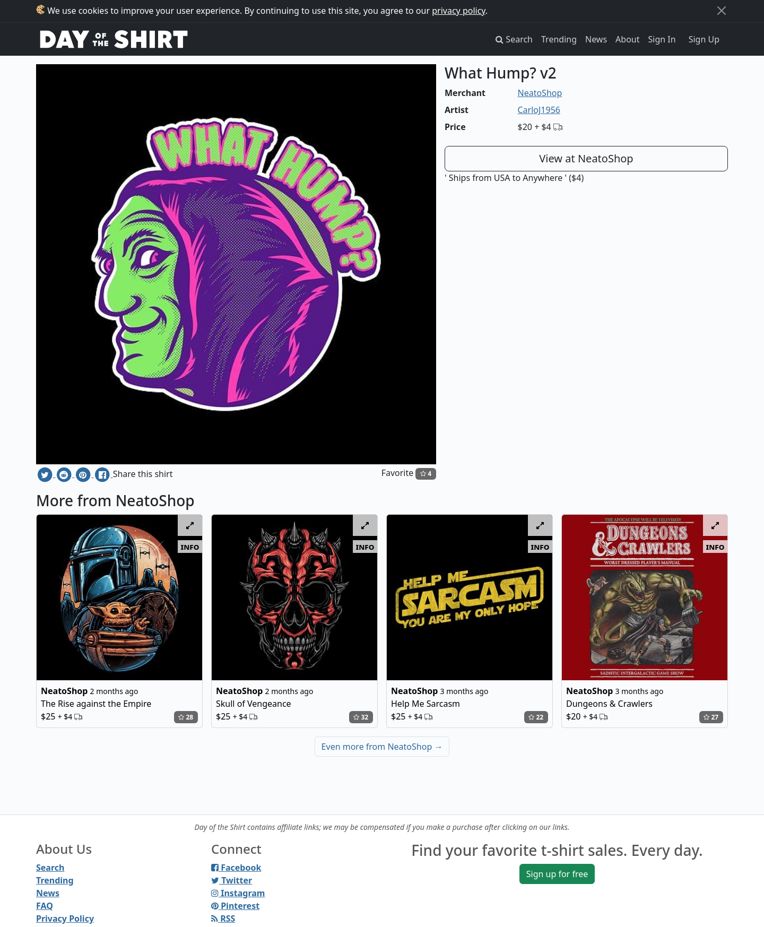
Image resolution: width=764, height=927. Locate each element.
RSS (223, 918)
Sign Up (704, 39)
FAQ (44, 906)
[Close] (721, 10)
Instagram (238, 893)
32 (360, 717)
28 (185, 717)
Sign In (662, 39)
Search (50, 867)
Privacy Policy (65, 918)
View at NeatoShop (586, 158)
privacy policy (458, 10)
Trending (559, 39)
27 (711, 717)
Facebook (236, 867)
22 (535, 717)
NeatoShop (540, 93)
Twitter (231, 880)
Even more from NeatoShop (382, 746)
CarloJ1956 (539, 110)
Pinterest (235, 906)
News (596, 39)
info (190, 546)
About (627, 39)
